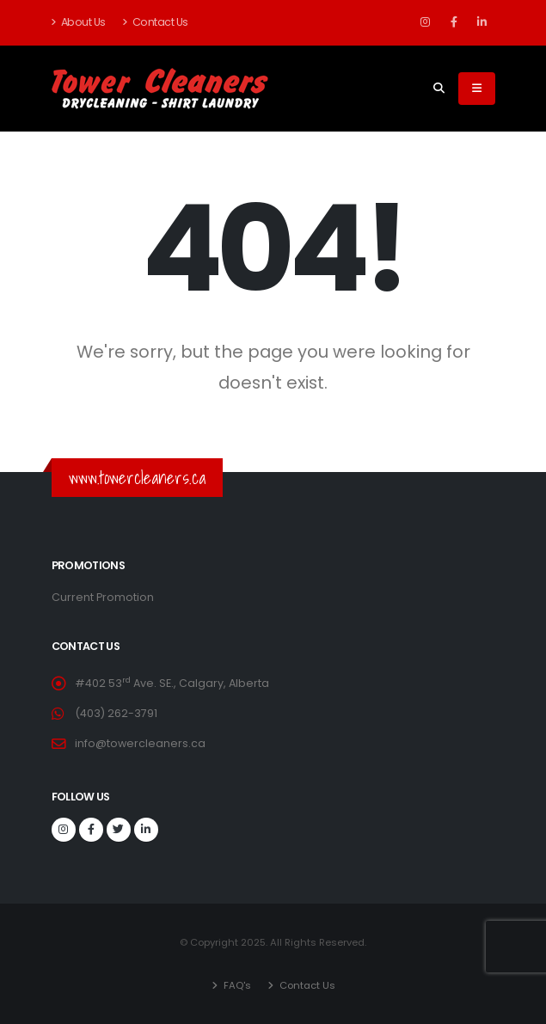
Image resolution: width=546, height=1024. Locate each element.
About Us (79, 22)
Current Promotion (103, 597)
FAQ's (236, 985)
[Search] (439, 88)
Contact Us (155, 22)
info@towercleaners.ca (140, 743)
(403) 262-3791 (116, 713)
